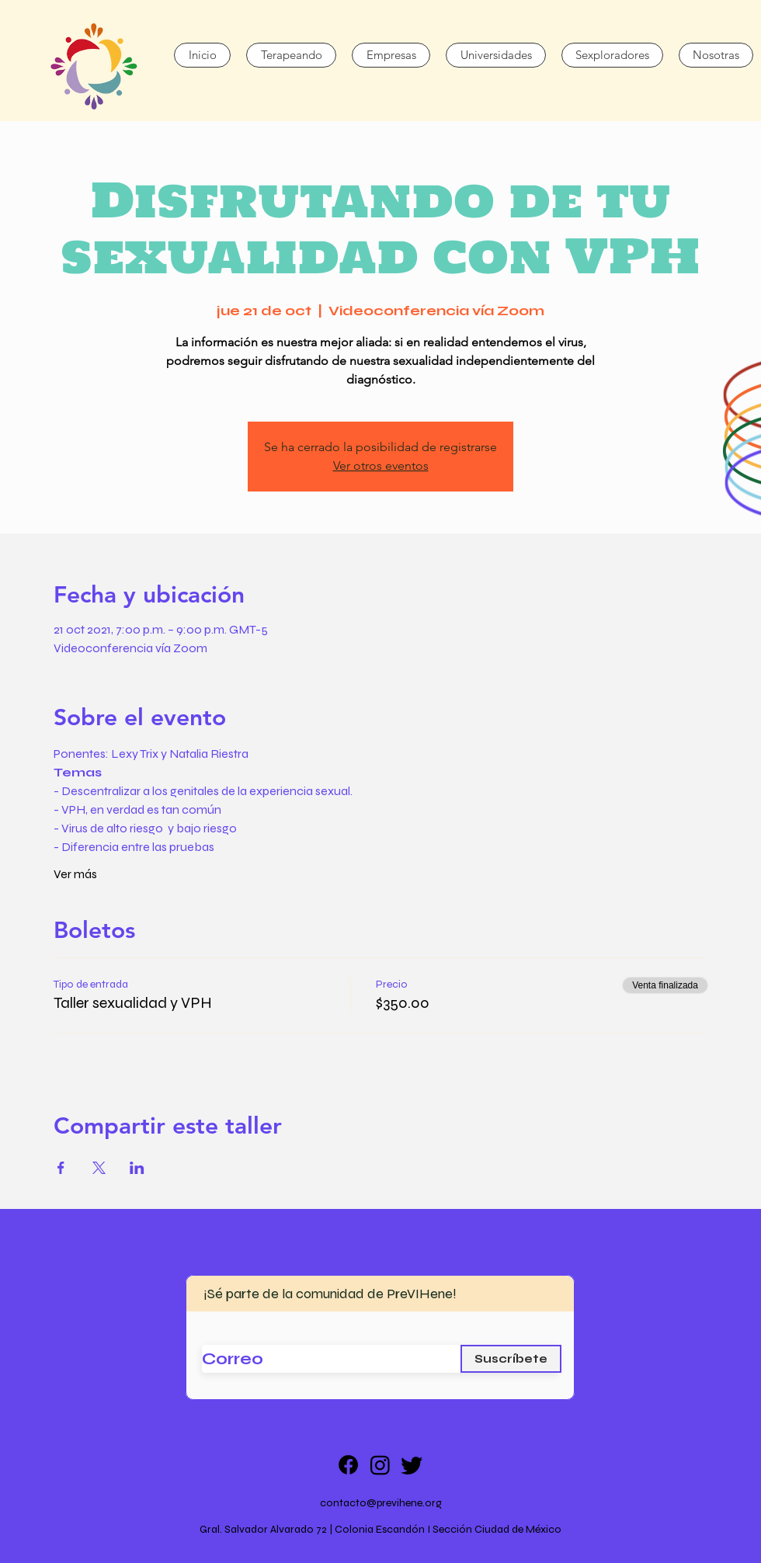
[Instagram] (380, 1465)
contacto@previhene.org (381, 1502)
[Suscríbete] (510, 1359)
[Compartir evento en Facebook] (61, 1168)
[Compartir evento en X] (99, 1168)
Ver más (75, 874)
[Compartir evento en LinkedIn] (137, 1168)
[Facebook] (348, 1465)
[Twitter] (412, 1465)
